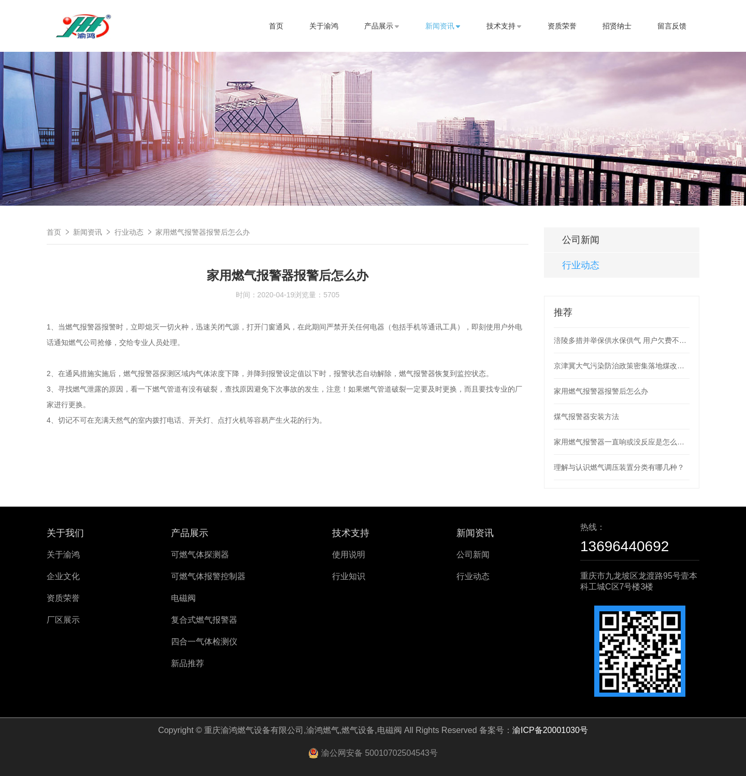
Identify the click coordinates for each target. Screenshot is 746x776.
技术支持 (504, 26)
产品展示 (381, 26)
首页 (276, 26)
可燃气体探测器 (200, 554)
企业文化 (63, 576)
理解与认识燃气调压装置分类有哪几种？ (619, 467)
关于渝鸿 (323, 26)
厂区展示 (63, 619)
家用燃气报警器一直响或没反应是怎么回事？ (622, 442)
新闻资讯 (443, 26)
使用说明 (348, 554)
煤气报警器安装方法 (586, 416)
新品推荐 (187, 663)
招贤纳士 (617, 26)
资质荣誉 (562, 26)
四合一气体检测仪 (204, 641)
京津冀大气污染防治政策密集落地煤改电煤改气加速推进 (622, 366)
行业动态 (129, 232)
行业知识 (348, 576)
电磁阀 (183, 598)
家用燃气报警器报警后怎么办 (202, 232)
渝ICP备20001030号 (550, 730)
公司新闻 (580, 240)
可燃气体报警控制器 (208, 576)
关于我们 (65, 533)
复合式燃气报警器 (204, 619)
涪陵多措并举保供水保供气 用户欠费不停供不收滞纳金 (622, 340)
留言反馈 (671, 26)
